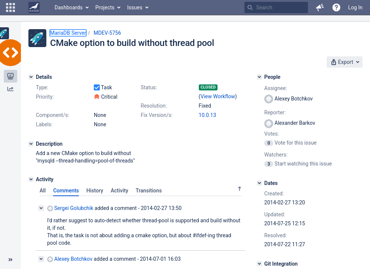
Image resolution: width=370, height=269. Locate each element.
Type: (42, 87)
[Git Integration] (259, 263)
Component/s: (52, 115)
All (43, 191)
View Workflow (218, 96)
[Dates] (259, 183)
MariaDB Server (68, 33)
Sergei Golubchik (70, 208)
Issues (134, 7)
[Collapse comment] (41, 208)
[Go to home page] (34, 7)
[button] (10, 7)
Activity (119, 191)
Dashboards (69, 7)
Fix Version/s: (157, 115)
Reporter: (275, 112)
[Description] (31, 143)
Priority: (45, 97)
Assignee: (275, 88)
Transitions (149, 191)
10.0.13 (207, 115)
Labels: (44, 124)
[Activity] (31, 179)
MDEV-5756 (107, 33)
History (94, 191)
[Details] (31, 77)
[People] (259, 77)
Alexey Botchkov (69, 259)
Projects (104, 7)
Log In (355, 7)
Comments (66, 191)
